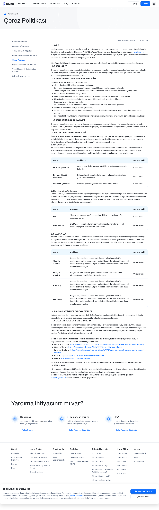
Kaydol (145, 4)
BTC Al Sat (97, 453)
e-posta (39, 421)
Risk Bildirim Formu (19, 42)
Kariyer (14, 464)
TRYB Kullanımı (38, 4)
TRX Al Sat (121, 470)
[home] (8, 4)
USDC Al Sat (122, 453)
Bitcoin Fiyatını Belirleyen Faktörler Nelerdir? (102, 471)
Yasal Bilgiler (13, 14)
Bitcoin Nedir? (98, 457)
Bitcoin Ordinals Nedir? (101, 480)
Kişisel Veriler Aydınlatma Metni (24, 55)
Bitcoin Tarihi (97, 461)
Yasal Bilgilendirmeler (59, 458)
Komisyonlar (139, 461)
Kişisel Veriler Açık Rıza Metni (24, 65)
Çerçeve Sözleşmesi (20, 46)
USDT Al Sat (122, 457)
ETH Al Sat (121, 461)
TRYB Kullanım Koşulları (22, 51)
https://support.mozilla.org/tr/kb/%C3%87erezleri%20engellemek (95, 347)
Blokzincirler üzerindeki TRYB (79, 463)
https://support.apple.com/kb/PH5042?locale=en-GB (82, 356)
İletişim (136, 457)
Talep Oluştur (27, 430)
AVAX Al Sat (122, 466)
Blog (66, 4)
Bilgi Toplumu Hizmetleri (16, 458)
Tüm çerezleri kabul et (143, 491)
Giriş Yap (133, 4)
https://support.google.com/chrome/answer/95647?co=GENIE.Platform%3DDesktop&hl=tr (107, 344)
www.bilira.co (139, 52)
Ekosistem (55, 4)
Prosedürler (57, 453)
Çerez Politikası (18, 60)
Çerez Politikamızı (76, 496)
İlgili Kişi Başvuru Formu (21, 76)
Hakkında (15, 453)
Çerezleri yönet (143, 497)
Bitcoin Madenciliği (100, 466)
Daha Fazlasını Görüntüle (79, 430)
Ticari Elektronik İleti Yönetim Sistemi (24, 70)
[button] (23, 4)
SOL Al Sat (121, 474)
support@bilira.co (58, 378)
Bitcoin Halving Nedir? (101, 476)
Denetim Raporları (77, 457)
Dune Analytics (76, 453)
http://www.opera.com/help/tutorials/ (75, 358)
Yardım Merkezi (140, 453)
